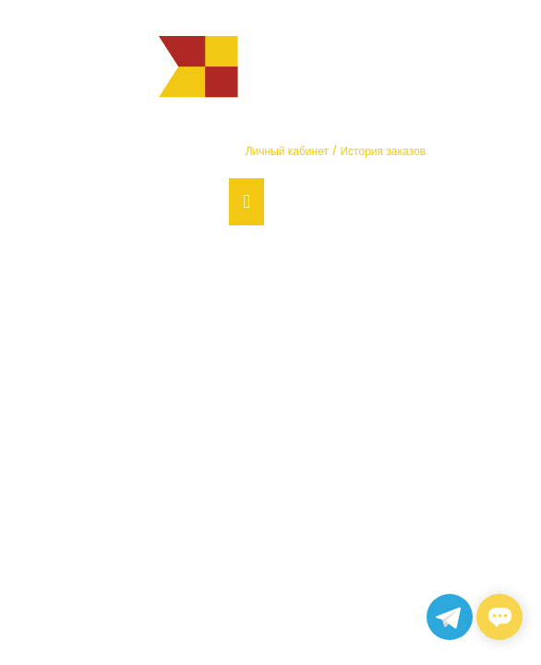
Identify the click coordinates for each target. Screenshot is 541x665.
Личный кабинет (287, 151)
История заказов (383, 151)
